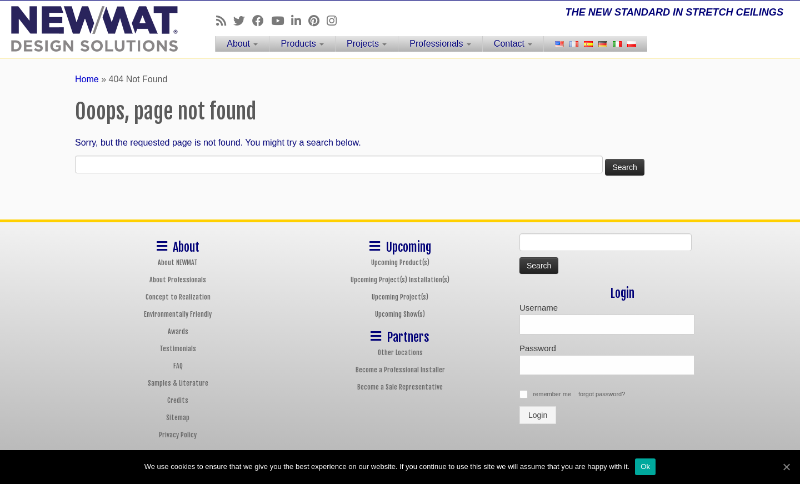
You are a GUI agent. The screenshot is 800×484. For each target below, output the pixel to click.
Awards (178, 331)
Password (537, 348)
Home (87, 79)
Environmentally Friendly (178, 314)
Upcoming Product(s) (400, 262)
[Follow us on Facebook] (261, 20)
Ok (645, 466)
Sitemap (177, 417)
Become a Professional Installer (400, 370)
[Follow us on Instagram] (335, 20)
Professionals (440, 43)
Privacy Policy (178, 435)
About (242, 43)
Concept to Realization (178, 297)
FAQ (178, 366)
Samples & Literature (178, 383)
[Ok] (786, 466)
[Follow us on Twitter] (242, 20)
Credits (177, 400)
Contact (513, 43)
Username (538, 307)
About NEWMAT (178, 262)
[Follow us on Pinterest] (317, 20)
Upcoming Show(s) (400, 314)
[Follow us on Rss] (224, 20)
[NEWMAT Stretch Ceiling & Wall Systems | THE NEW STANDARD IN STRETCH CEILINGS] (92, 29)
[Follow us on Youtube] (281, 20)
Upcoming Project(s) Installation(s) (400, 280)
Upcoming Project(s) (400, 297)
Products (302, 43)
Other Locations (400, 352)
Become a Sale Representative (400, 387)
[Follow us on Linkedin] (299, 20)
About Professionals (177, 280)
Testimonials (177, 349)
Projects (367, 43)
